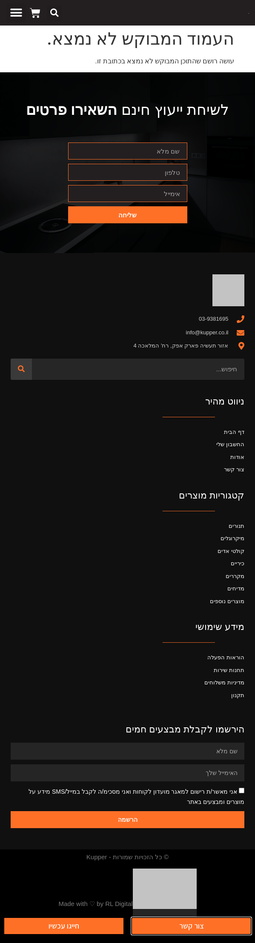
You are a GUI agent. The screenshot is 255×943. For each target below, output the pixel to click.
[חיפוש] (21, 369)
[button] (54, 13)
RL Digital (118, 903)
